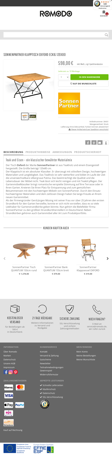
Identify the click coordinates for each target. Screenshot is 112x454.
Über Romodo (10, 351)
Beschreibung (13, 152)
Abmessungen (62, 152)
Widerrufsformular (49, 374)
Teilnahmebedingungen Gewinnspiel (51, 369)
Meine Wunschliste (85, 359)
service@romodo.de (96, 326)
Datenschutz (10, 359)
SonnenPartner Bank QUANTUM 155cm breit (56, 269)
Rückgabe (42, 328)
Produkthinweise (38, 152)
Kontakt (43, 351)
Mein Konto (82, 351)
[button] (103, 14)
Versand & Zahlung (49, 355)
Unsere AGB (9, 363)
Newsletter (45, 363)
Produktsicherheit (87, 152)
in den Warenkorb (89, 77)
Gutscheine (45, 359)
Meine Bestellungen (86, 355)
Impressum (9, 367)
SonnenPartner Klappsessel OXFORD (88, 269)
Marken (7, 355)
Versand (41, 325)
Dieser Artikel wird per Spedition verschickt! (89, 129)
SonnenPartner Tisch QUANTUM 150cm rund (24, 269)
